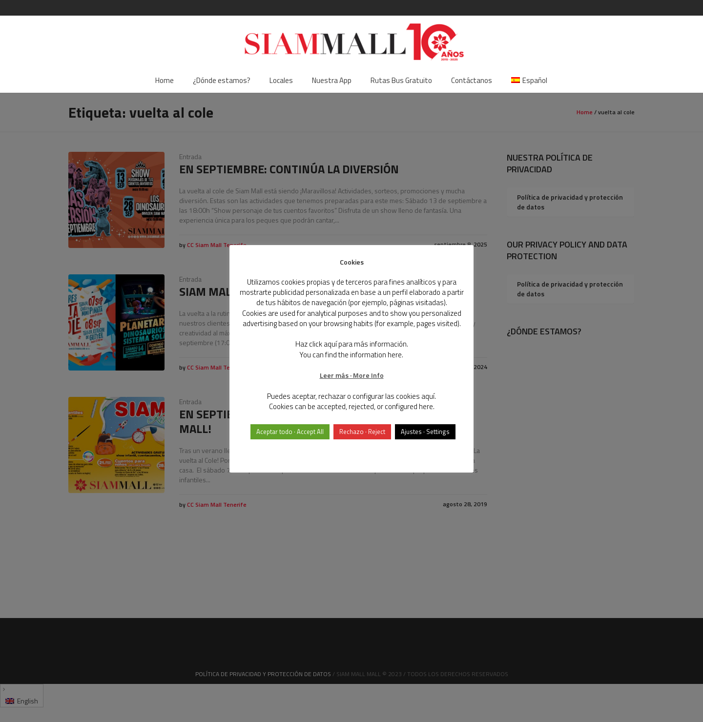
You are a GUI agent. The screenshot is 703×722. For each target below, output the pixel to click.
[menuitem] (529, 80)
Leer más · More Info (352, 375)
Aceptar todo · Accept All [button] (290, 431)
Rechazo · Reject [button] (362, 431)
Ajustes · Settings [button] (425, 431)
